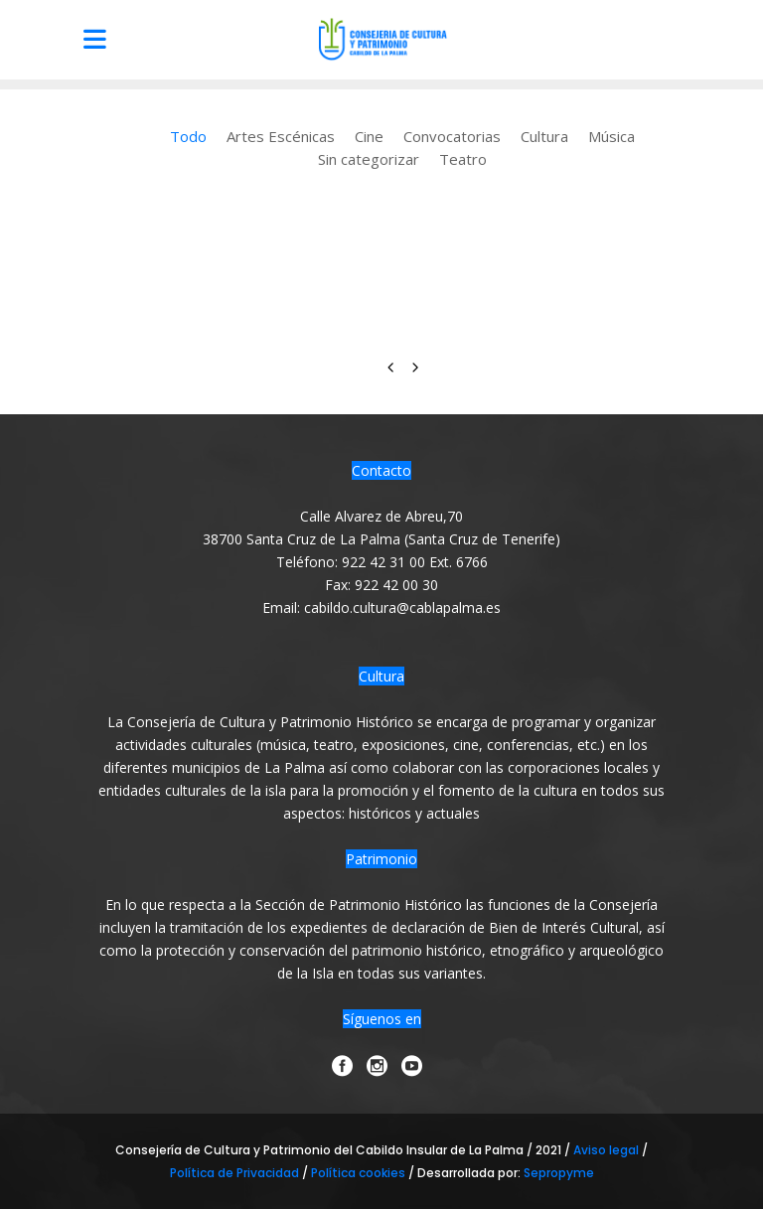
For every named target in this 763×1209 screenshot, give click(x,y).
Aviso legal (607, 1149)
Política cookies (358, 1172)
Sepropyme (559, 1172)
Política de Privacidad (236, 1172)
